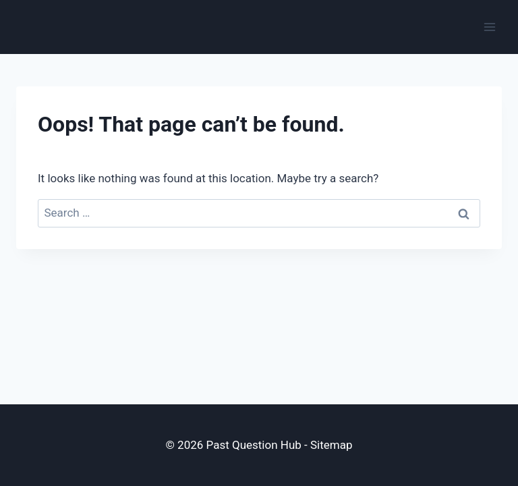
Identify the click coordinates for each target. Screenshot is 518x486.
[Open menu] (489, 26)
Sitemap (331, 445)
